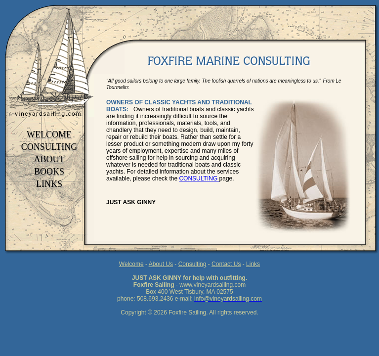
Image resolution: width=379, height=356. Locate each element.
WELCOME (49, 134)
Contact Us (226, 264)
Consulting (192, 264)
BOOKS (49, 172)
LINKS (49, 184)
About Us (161, 264)
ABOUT (49, 159)
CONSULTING (49, 147)
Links (253, 264)
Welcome (131, 264)
